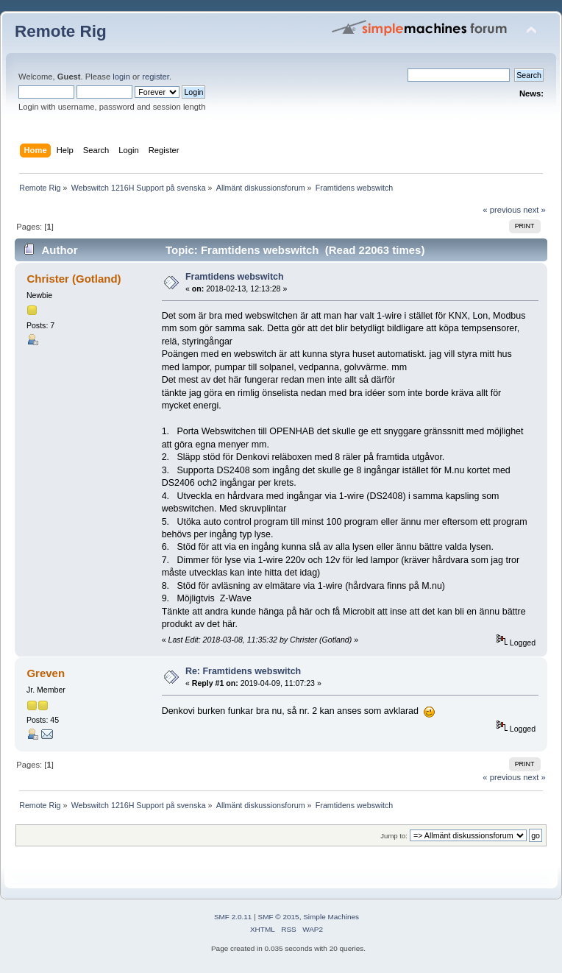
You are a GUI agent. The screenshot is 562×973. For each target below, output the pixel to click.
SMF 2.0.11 (233, 917)
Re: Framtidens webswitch (243, 671)
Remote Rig (61, 31)
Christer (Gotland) (73, 278)
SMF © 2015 (278, 917)
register (155, 76)
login (121, 76)
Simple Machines (331, 917)
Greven (45, 673)
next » (534, 209)
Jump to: (394, 836)
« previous (502, 209)
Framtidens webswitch (234, 277)
